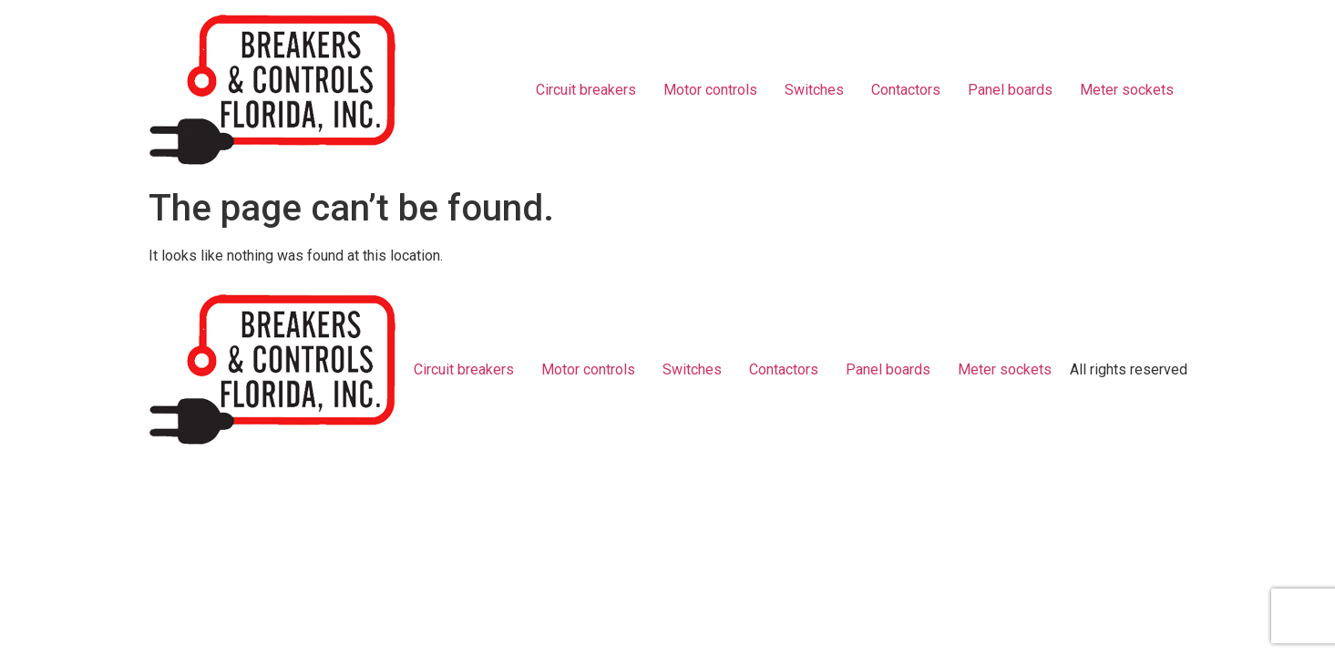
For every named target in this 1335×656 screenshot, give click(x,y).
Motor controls (710, 89)
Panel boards (1010, 89)
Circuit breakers (586, 89)
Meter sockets (1127, 89)
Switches (814, 89)
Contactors (905, 89)
